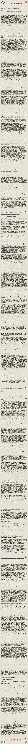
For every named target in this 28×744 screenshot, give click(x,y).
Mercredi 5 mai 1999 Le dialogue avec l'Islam (12, 558)
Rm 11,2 (4, 471)
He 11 (15, 433)
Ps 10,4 (2, 67)
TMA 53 (19, 408)
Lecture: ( (9, 11)
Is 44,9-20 (14, 76)
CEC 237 (23, 633)
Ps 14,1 (18, 62)
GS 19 (9, 25)
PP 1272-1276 (20, 474)
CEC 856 (16, 294)
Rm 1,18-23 (18, 79)
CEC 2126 (18, 94)
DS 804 (8, 616)
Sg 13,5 (19, 11)
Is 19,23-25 (5, 267)
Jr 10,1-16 (18, 76)
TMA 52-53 (5, 241)
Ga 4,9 (17, 36)
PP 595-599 (3, 297)
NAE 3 (22, 574)
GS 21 (9, 131)
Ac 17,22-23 (10, 216)
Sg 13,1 (12, 11)
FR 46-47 (22, 44)
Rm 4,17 (4, 497)
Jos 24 (21, 252)
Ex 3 (7, 248)
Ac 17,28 (14, 216)
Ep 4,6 (9, 219)
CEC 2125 (22, 121)
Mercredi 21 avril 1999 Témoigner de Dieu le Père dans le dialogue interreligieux (12, 213)
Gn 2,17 (17, 17)
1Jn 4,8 (15, 625)
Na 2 (2, 287)
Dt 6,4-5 (4, 598)
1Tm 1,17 (20, 601)
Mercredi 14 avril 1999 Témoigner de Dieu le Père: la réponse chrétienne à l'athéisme (14, 7)
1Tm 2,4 (13, 274)
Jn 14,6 (3, 285)
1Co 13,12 (21, 36)
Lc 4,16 (19, 464)
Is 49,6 (11, 259)
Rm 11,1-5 (16, 392)
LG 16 (5, 567)
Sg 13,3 (15, 11)
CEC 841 (12, 567)
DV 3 (5, 477)
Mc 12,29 (25, 597)
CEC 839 (13, 429)
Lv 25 (23, 450)
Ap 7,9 (20, 262)
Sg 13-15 (9, 78)
